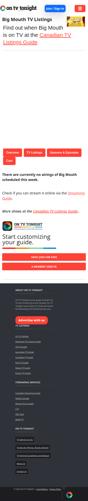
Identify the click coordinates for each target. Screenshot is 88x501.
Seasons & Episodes (64, 152)
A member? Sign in (43, 266)
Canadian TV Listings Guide (55, 211)
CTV (17, 409)
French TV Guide (23, 373)
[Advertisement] (44, 98)
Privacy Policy (55, 489)
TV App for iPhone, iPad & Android (33, 447)
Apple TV (19, 419)
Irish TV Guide (21, 362)
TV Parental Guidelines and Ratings (33, 455)
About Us (21, 463)
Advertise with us (31, 320)
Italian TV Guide (22, 367)
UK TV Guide (21, 346)
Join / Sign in (55, 9)
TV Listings (34, 152)
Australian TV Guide (24, 352)
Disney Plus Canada (24, 403)
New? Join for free (44, 257)
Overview (12, 152)
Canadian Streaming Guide (27, 393)
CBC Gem (19, 414)
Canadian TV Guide (24, 357)
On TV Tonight (22, 336)
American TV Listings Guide (28, 341)
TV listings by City (25, 439)
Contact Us (22, 471)
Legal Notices (42, 489)
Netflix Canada (22, 398)
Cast (9, 160)
